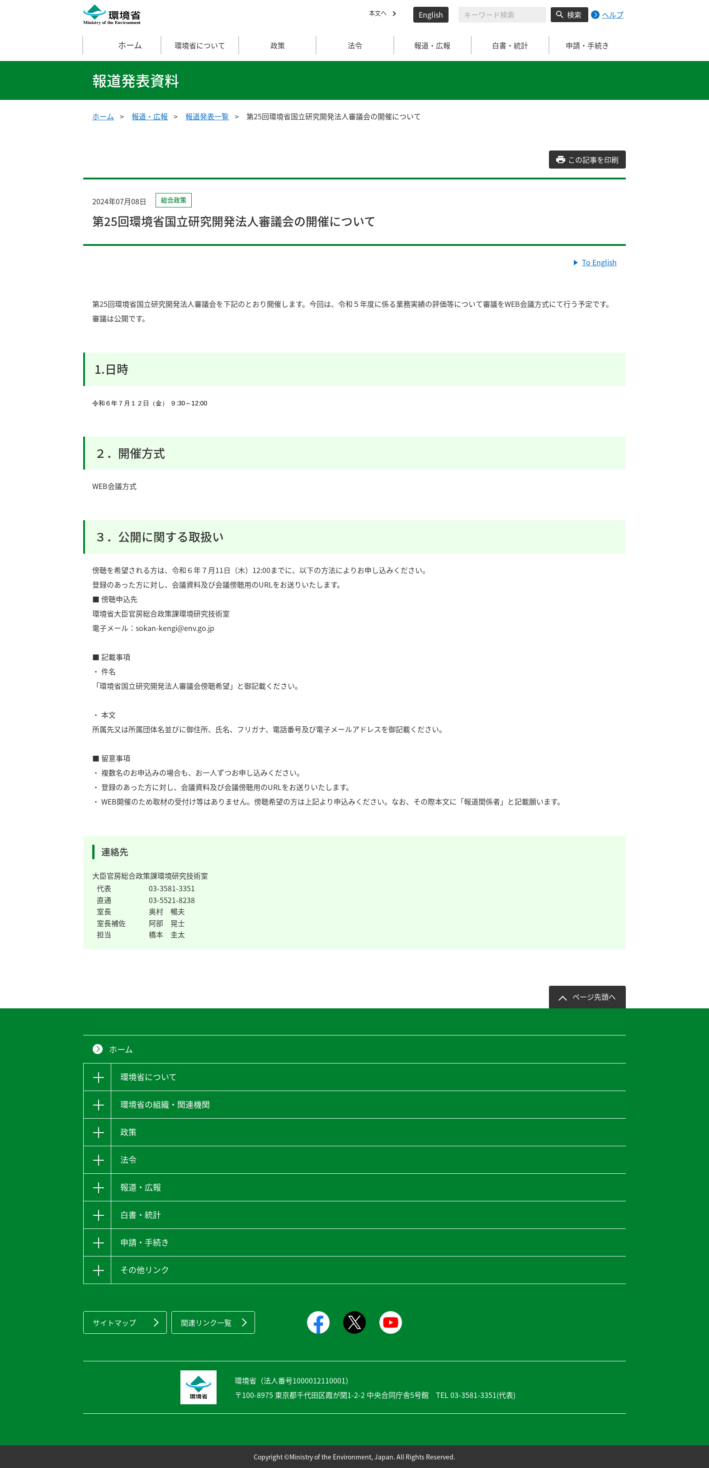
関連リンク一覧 (206, 1322)
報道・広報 (150, 116)
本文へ (380, 14)
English (431, 14)
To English (599, 262)
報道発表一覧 (207, 116)
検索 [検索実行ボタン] (574, 14)
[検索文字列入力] (502, 15)
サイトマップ (114, 1322)
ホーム (122, 45)
